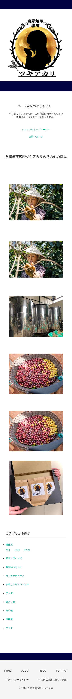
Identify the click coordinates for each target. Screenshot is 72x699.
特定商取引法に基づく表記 (53, 679)
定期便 (9, 619)
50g (8, 549)
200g (27, 549)
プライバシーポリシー (17, 679)
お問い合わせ (36, 136)
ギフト (9, 628)
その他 (9, 610)
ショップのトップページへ (36, 129)
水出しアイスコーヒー (17, 584)
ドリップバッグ (14, 558)
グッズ (9, 593)
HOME (8, 671)
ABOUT (25, 671)
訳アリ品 (10, 602)
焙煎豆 (9, 544)
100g (17, 549)
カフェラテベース (15, 576)
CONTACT (62, 671)
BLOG (43, 671)
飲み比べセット (14, 567)
